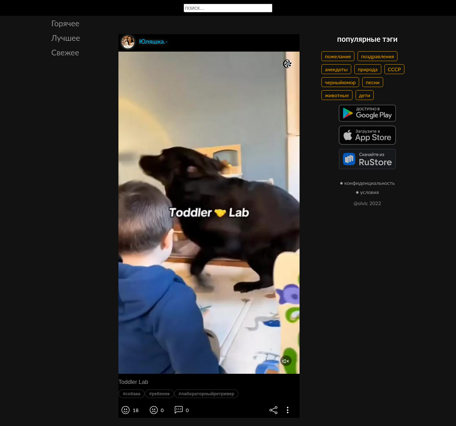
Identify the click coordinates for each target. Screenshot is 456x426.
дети (364, 95)
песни (372, 82)
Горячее (65, 23)
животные (337, 95)
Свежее (65, 52)
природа (368, 69)
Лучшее (65, 37)
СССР (394, 69)
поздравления (377, 56)
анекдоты (336, 69)
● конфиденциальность (367, 183)
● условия (367, 192)
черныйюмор (340, 82)
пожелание (338, 56)
